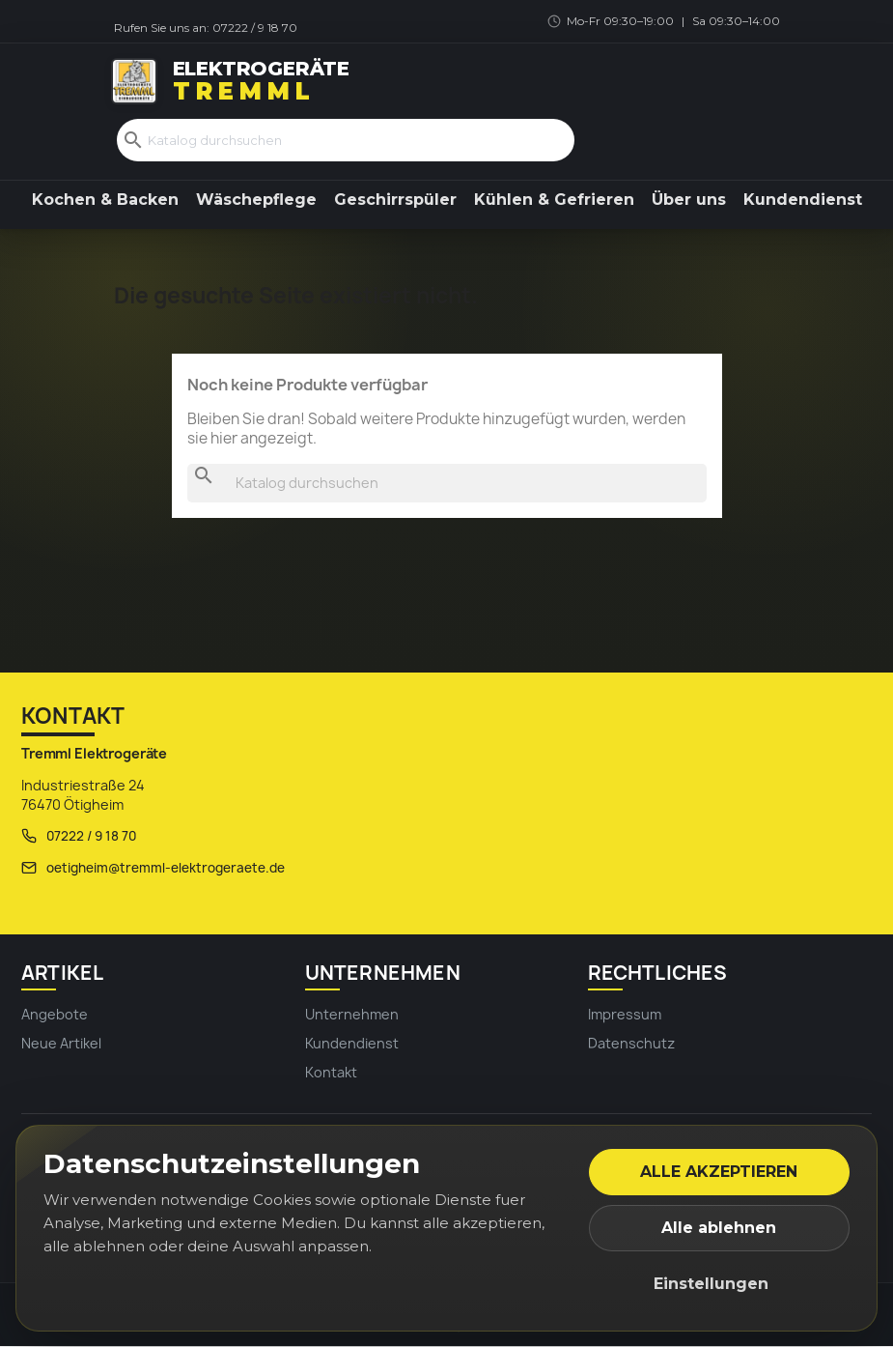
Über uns (689, 200)
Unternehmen (352, 1015)
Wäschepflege (256, 200)
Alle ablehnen (718, 1227)
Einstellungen (711, 1284)
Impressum (624, 1015)
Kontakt (331, 1074)
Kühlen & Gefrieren (554, 200)
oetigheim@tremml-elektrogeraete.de (165, 868)
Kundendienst (802, 200)
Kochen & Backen (105, 200)
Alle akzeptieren (718, 1171)
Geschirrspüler (395, 200)
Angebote (54, 1015)
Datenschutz (631, 1044)
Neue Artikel (61, 1044)
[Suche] (345, 141)
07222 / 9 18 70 (254, 27)
